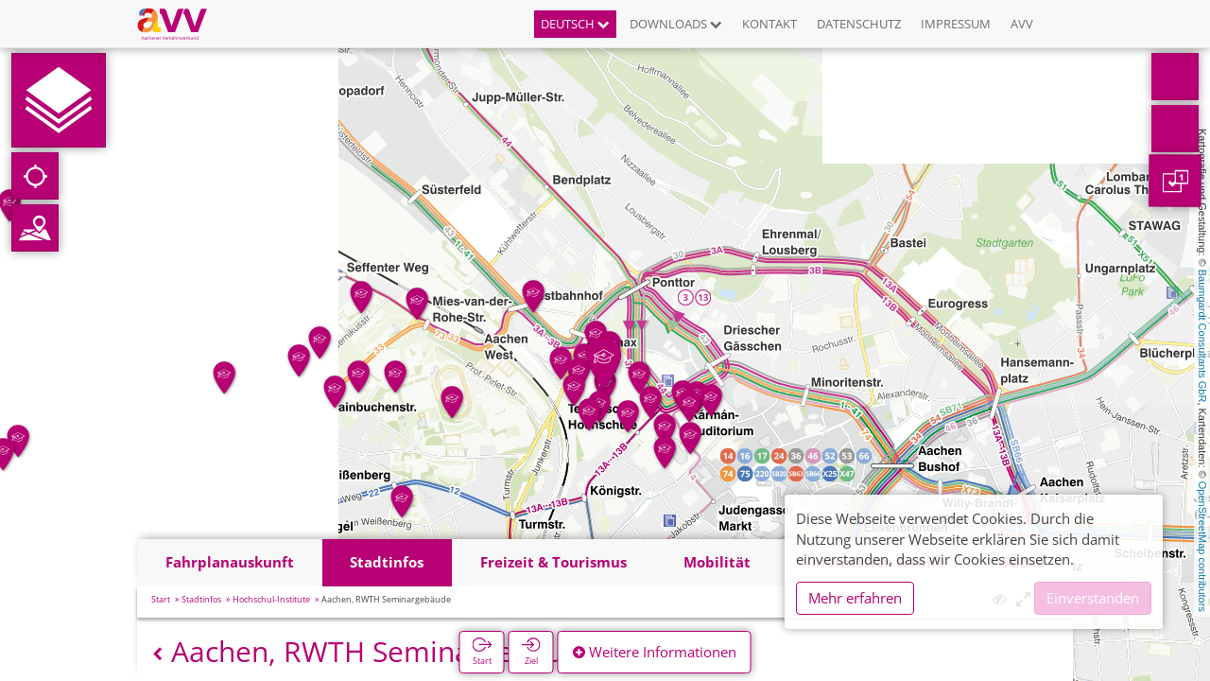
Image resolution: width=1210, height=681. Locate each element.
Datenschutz (859, 23)
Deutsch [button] (575, 23)
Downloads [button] (676, 23)
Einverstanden (1092, 597)
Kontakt (769, 23)
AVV (1022, 23)
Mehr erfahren (855, 597)
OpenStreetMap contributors (1202, 546)
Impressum (956, 23)
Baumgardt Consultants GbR (1202, 336)
